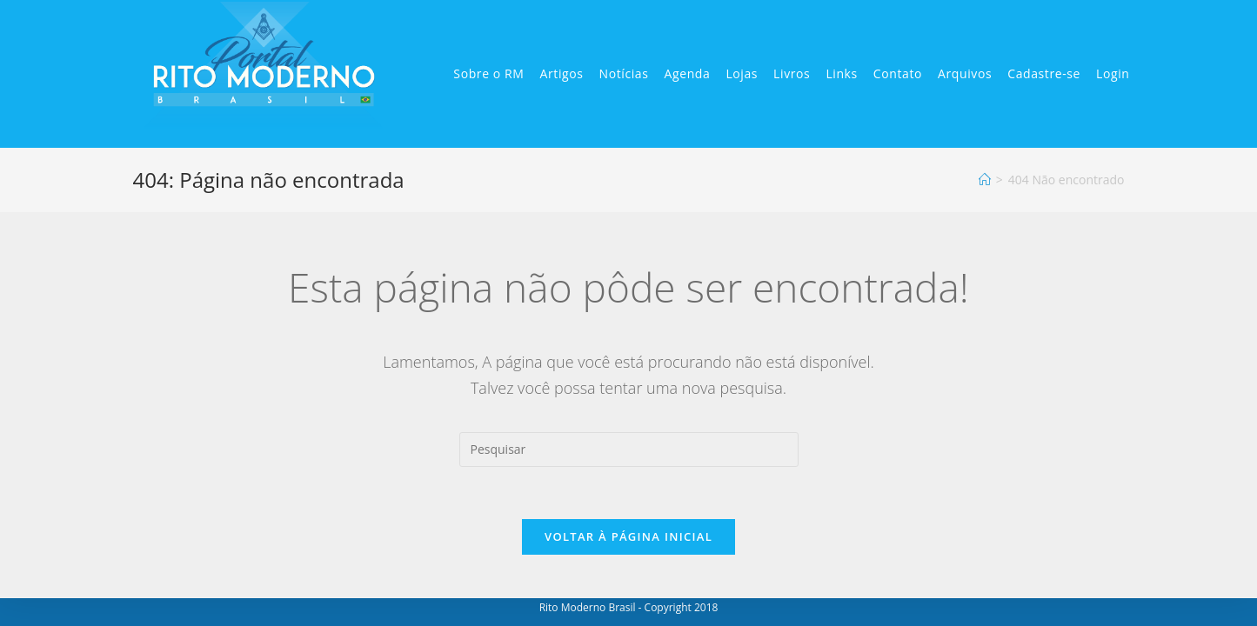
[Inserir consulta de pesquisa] (629, 449)
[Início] (985, 179)
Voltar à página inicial (628, 536)
